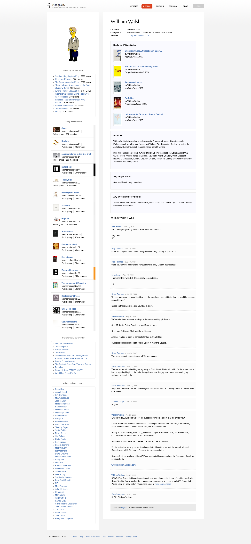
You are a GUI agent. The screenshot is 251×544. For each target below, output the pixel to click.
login (198, 6)
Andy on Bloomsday (64, 106)
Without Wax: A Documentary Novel (141, 66)
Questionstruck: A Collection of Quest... (143, 51)
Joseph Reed (61, 392)
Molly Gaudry (61, 448)
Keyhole (65, 141)
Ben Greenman (61, 421)
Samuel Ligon (61, 407)
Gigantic (65, 218)
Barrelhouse (67, 257)
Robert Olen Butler (63, 465)
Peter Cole (59, 389)
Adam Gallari (60, 512)
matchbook (67, 167)
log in (123, 507)
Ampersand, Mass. (133, 82)
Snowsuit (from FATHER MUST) (69, 370)
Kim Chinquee (61, 395)
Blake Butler (60, 433)
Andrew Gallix (61, 415)
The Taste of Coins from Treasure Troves (73, 364)
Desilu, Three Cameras (65, 361)
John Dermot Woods (64, 507)
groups (160, 6)
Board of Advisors (93, 537)
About (75, 537)
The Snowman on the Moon (67, 82)
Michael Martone (62, 404)
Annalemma (67, 231)
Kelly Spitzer (60, 442)
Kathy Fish (59, 460)
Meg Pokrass (61, 486)
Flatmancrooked (69, 244)
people (147, 6)
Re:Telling (129, 98)
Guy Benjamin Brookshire (66, 504)
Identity (58, 111)
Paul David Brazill (63, 480)
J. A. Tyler (59, 510)
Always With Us (62, 349)
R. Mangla (59, 492)
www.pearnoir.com (163, 484)
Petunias (59, 367)
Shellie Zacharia (62, 445)
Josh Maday (60, 401)
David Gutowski (62, 424)
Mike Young (60, 474)
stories (134, 6)
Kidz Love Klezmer (63, 79)
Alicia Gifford (60, 498)
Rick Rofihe (116, 226)
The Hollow (60, 352)
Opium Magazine (69, 322)
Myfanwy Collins (62, 413)
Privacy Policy (131, 537)
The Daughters (61, 347)
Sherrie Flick (60, 471)
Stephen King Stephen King (67, 76)
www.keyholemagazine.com (123, 465)
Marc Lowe (60, 495)
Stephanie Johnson (63, 477)
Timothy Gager (61, 427)
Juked (64, 128)
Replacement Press (71, 296)
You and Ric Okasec (64, 344)
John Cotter (60, 515)
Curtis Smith (60, 439)
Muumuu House (62, 398)
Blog (185, 6)
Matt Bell (59, 463)
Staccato (66, 206)
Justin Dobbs (60, 430)
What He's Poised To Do (65, 373)
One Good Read (69, 309)
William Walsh (117, 316)
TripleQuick (67, 180)
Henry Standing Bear (64, 518)
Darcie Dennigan (62, 468)
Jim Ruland (60, 436)
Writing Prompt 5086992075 (67, 91)
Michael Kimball (62, 410)
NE (56, 483)
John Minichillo (61, 489)
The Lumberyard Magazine (74, 283)
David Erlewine (61, 454)
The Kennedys (61, 108)
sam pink (59, 418)
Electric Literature (70, 270)
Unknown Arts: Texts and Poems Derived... (145, 114)
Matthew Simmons (63, 457)
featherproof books (70, 193)
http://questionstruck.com (138, 35)
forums (173, 6)
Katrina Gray (60, 501)
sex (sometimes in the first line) (76, 154)
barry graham (61, 451)
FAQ (104, 537)
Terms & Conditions (115, 537)
